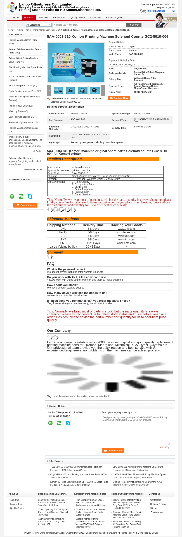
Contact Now (121, 98)
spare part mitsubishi (99, 396)
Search (135, 24)
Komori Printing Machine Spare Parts (40, 30)
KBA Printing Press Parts (21, 85)
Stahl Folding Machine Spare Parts (25, 67)
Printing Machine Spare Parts (23, 40)
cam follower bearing (63, 396)
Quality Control (77, 17)
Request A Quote (165, 7)
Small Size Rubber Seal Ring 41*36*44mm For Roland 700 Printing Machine (127, 524)
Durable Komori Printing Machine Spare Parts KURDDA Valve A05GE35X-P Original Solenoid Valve (90, 523)
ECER (155, 533)
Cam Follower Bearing (19, 117)
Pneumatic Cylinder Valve (21, 122)
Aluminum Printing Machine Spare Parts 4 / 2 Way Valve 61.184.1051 (51, 522)
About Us (43, 17)
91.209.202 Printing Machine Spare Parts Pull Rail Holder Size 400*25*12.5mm (52, 503)
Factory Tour (59, 17)
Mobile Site (156, 512)
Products (29, 17)
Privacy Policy (31, 533)
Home (16, 17)
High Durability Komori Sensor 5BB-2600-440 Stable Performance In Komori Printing (90, 503)
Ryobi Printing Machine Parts (23, 91)
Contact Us (95, 17)
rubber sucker (80, 396)
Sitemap (154, 508)
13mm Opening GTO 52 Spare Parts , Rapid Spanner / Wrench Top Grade (53, 512)
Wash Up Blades (17, 111)
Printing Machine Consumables (24, 128)
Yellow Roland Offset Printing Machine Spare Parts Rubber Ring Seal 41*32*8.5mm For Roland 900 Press (127, 504)
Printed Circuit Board (19, 106)
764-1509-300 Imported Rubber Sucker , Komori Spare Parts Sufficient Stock (90, 512)
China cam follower (48, 533)
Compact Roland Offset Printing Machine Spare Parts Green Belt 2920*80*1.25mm (128, 515)
